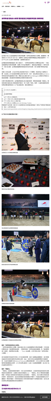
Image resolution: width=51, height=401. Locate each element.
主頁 (3, 6)
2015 (23, 6)
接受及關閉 (45, 397)
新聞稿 (18, 6)
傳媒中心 (13, 6)
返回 (4, 12)
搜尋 (46, 3)
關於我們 (7, 6)
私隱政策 (33, 397)
